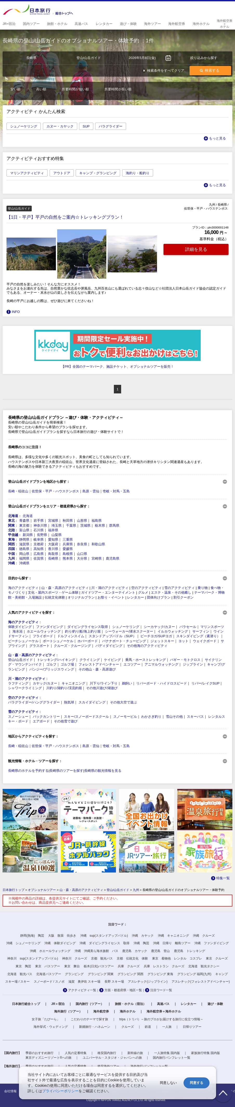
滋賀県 (24, 544)
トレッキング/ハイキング (56, 660)
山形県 (82, 520)
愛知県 (53, 539)
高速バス (163, 1004)
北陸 (11, 530)
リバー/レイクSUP (205, 683)
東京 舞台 (72, 966)
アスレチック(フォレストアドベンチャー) (201, 981)
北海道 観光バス (19, 974)
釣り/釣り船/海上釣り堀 (83, 631)
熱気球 (69, 702)
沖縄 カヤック (143, 935)
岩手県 (39, 520)
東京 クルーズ (217, 958)
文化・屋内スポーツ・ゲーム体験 (53, 592)
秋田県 (68, 520)
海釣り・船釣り (137, 173)
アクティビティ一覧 (82, 990)
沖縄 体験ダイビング (60, 943)
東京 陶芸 (23, 966)
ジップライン (193, 664)
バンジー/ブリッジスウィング (51, 669)
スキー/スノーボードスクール (86, 717)
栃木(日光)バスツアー (99, 966)
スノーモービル (125, 717)
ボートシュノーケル (58, 641)
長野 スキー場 (114, 981)
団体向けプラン (159, 597)
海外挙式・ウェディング (51, 1027)
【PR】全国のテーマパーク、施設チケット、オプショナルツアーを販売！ (117, 366)
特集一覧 (223, 878)
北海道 (13, 516)
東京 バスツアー (47, 966)
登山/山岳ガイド (20, 660)
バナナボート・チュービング (124, 641)
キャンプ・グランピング (97, 173)
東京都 (24, 525)
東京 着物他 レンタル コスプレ (177, 958)
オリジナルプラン (81, 597)
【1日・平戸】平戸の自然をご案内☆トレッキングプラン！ (65, 217)
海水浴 (17, 631)
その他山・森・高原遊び (97, 669)
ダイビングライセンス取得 (87, 627)
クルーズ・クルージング (72, 646)
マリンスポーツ (212, 627)
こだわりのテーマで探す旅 (89, 1019)
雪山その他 (174, 717)
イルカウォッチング (173, 631)
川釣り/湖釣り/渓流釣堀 (64, 688)
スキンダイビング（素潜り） (198, 636)
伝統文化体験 (55, 597)
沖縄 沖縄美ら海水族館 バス (96, 951)
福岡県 (24, 558)
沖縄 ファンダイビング (211, 943)
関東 (11, 525)
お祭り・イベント (111, 597)
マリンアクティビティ (27, 173)
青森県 (24, 520)
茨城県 (85, 525)
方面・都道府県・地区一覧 (123, 990)
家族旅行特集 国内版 (205, 1053)
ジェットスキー (162, 641)
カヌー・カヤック (60, 126)
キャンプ (221, 974)
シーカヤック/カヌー (159, 627)
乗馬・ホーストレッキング (145, 660)
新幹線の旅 (135, 1053)
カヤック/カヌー (45, 683)
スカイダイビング (92, 702)
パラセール (187, 627)
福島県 (97, 520)
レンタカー (135, 597)
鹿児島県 (112, 558)
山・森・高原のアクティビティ (65, 588)
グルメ (143, 592)
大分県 (82, 558)
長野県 (42, 535)
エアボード (41, 721)
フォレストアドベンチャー (99, 664)
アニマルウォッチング (161, 664)
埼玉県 (56, 525)
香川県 (53, 549)
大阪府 (53, 544)
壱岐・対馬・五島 (116, 491)
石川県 (39, 530)
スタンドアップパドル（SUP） (112, 636)
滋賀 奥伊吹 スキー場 (84, 981)
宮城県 (53, 520)
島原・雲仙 (90, 491)
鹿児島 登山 (160, 951)
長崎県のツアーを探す (66, 771)
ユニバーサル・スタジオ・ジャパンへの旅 (112, 1057)
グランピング (74, 974)
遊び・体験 (215, 1004)
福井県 (53, 530)
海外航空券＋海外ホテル (164, 1011)
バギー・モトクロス (185, 660)
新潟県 (28, 535)
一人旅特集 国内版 (167, 1053)
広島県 (39, 554)
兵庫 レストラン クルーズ (164, 966)
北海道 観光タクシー (203, 966)
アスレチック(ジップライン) (147, 981)
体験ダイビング (20, 627)
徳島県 (24, 549)
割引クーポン (183, 597)
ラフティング (18, 683)
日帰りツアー (192, 1027)
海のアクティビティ (23, 588)
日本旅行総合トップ (26, 1004)
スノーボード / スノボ (49, 981)
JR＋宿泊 (57, 1004)
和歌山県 (98, 544)
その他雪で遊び (65, 721)
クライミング (90, 660)
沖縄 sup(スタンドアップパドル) (104, 935)
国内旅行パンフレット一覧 (171, 1057)
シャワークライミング (25, 688)
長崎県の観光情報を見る (102, 771)
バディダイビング (108, 646)
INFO (16, 312)
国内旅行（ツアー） (90, 1004)
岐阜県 (39, 539)
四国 (11, 549)
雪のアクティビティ (179, 588)
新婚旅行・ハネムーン (94, 1027)
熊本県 (68, 558)
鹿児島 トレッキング (189, 951)
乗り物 (203, 588)
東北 (11, 520)
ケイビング (112, 660)
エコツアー (131, 664)
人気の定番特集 (76, 1053)
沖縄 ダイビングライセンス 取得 (104, 943)
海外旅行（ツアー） (68, 1011)
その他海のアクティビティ (147, 646)
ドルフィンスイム (70, 636)
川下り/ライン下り (104, 683)
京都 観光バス (102, 958)
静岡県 (24, 539)
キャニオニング (73, 683)
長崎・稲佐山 (18, 491)
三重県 (68, 539)
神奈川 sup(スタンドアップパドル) (32, 958)
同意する (196, 1083)
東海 (11, 539)
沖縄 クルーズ (204, 935)
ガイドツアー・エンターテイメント (108, 592)
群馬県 (114, 525)
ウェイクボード (205, 641)
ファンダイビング (49, 627)
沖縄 (11, 563)
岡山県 (24, 554)
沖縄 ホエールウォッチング (50, 951)
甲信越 (13, 535)
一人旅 (167, 1027)
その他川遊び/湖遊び (102, 688)
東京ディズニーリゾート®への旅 (48, 1057)
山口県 (82, 554)
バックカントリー (46, 717)
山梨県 (56, 535)
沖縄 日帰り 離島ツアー (172, 943)
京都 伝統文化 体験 (132, 958)
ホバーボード (87, 641)
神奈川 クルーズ (74, 958)
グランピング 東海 (160, 974)
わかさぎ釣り (151, 717)
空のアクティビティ (146, 588)
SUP (86, 126)
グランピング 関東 (101, 974)
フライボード (43, 636)
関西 (11, 544)
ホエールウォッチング (44, 631)
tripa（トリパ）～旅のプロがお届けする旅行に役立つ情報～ (161, 1019)
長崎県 (53, 558)
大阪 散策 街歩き (62, 935)
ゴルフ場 (67, 664)
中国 (11, 554)
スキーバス (195, 717)
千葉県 (71, 525)
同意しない (168, 1083)
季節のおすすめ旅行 (39, 1053)
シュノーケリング (23, 126)
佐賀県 (39, 558)
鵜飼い (127, 683)
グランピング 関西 (130, 974)
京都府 (39, 544)
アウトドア (61, 173)
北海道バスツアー (48, 974)
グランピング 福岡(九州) (194, 974)
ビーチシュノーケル (23, 641)
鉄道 (148, 1027)
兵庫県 (68, 544)
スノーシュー (18, 717)
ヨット (183, 641)
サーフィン (200, 631)
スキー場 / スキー (17, 981)
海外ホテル (127, 1011)
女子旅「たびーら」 (46, 1019)
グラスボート (39, 646)
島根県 (68, 554)
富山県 (24, 530)
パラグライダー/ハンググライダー (34, 702)
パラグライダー (110, 126)
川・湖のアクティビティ (109, 588)
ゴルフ (51, 664)
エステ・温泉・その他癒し (171, 592)
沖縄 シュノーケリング (23, 943)
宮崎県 (97, 558)
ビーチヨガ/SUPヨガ (156, 636)
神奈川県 (40, 525)
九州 (11, 558)
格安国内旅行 (106, 1053)
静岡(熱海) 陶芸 (32, 935)
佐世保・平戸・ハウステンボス (55, 491)
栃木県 (100, 525)
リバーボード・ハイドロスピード (161, 683)
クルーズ (127, 1027)
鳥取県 (53, 554)
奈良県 (82, 544)
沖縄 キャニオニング (173, 935)
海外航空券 (101, 1011)
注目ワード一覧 (161, 990)
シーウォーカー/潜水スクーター (129, 631)
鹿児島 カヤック (134, 951)
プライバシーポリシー (60, 1091)
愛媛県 (68, 549)
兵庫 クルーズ (129, 966)
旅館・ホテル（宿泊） (130, 1004)
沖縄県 (24, 563)
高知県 (39, 549)
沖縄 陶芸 (141, 943)
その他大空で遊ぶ (123, 702)
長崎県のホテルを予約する (28, 771)
